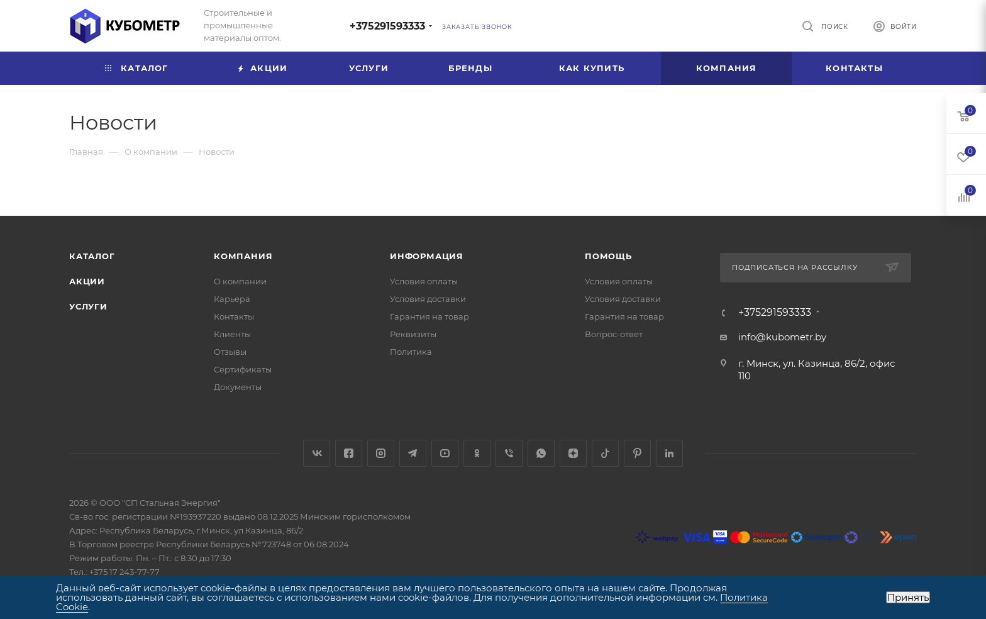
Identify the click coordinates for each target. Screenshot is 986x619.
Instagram (380, 453)
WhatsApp (541, 453)
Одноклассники (476, 453)
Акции (87, 281)
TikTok (605, 453)
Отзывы (230, 352)
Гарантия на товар (429, 316)
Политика (411, 352)
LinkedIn (669, 453)
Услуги (88, 306)
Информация (426, 256)
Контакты (234, 316)
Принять (908, 597)
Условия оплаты (424, 281)
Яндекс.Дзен (573, 453)
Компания (243, 256)
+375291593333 (387, 26)
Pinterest (637, 453)
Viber (509, 453)
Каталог (92, 256)
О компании (240, 281)
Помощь (608, 256)
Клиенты (232, 334)
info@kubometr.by (782, 337)
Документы (238, 387)
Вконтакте (316, 453)
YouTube (444, 453)
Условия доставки (428, 299)
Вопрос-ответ (614, 334)
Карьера (232, 299)
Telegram (412, 453)
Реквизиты (413, 334)
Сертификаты (243, 369)
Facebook (348, 453)
